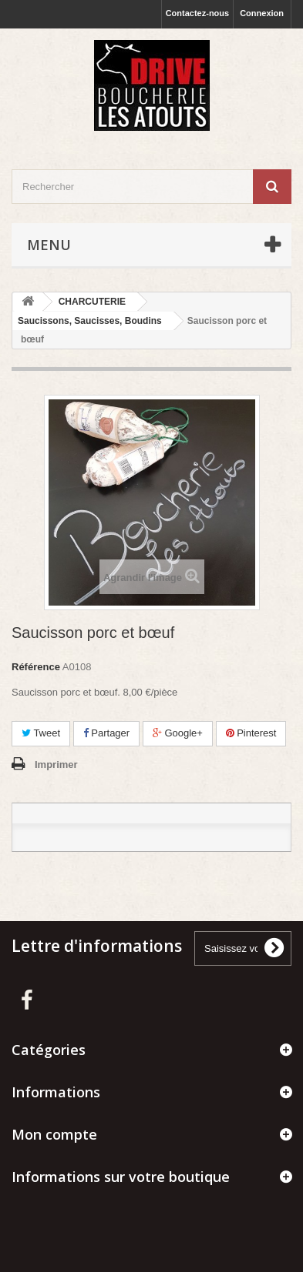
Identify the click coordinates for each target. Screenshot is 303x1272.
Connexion (262, 13)
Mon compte (54, 1134)
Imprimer (56, 764)
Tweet (41, 733)
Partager (106, 733)
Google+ (178, 733)
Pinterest (251, 733)
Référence (36, 667)
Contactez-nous (198, 13)
